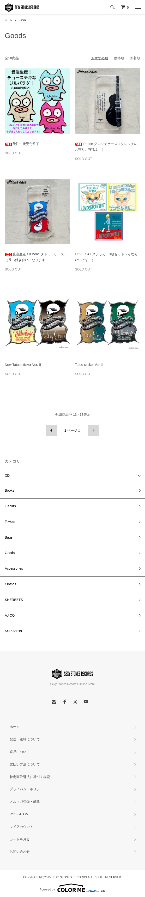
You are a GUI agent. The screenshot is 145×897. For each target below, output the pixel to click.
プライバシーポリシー (26, 789)
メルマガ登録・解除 (25, 802)
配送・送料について (25, 739)
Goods (22, 20)
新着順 (135, 58)
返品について (20, 752)
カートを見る (20, 839)
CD (7, 475)
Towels (10, 522)
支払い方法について (25, 764)
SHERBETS (14, 600)
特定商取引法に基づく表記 (30, 777)
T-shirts (10, 506)
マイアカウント (21, 827)
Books (9, 490)
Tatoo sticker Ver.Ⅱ (89, 365)
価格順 (119, 58)
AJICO (10, 615)
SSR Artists (13, 631)
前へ (51, 430)
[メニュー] (138, 7)
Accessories (14, 568)
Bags (8, 537)
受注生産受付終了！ (24, 144)
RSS (13, 814)
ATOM (24, 814)
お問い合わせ (20, 851)
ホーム (8, 20)
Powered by (72, 888)
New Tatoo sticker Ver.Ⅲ (23, 365)
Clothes (10, 584)
